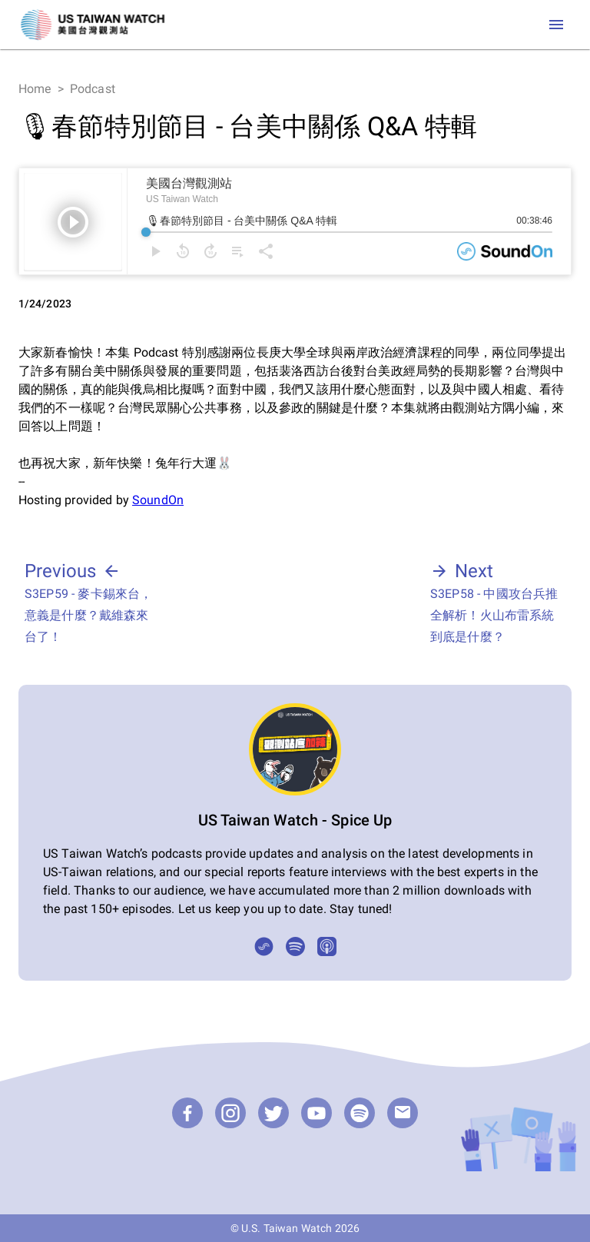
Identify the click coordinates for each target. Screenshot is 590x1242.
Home (34, 88)
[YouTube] (316, 1112)
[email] (402, 1112)
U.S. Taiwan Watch (287, 1228)
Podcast (92, 88)
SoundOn (158, 500)
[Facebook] (187, 1112)
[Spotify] (295, 946)
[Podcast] (359, 1112)
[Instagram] (230, 1112)
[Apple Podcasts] (327, 946)
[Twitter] (273, 1112)
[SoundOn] (264, 946)
